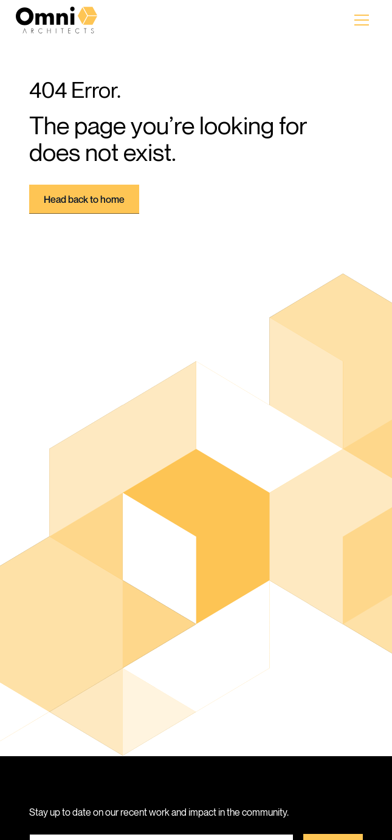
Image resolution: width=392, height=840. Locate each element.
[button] (361, 20)
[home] (67, 20)
